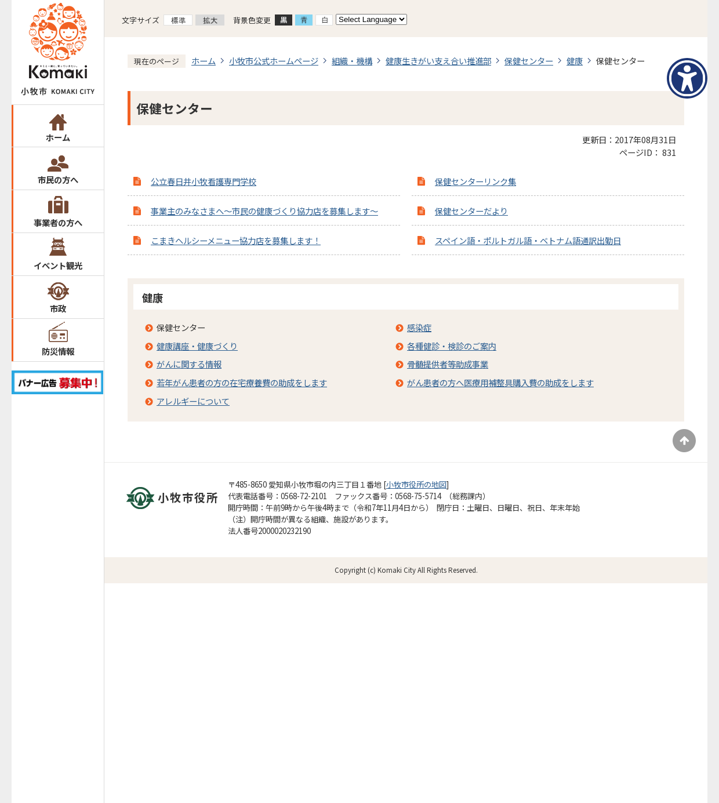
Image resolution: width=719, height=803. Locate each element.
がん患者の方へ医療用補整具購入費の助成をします (500, 382)
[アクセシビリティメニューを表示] (687, 78)
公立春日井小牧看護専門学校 (203, 181)
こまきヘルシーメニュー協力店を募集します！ (236, 240)
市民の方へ (58, 179)
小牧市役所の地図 (416, 484)
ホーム (58, 137)
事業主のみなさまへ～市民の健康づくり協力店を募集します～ (264, 211)
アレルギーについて (193, 401)
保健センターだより (471, 211)
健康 (575, 60)
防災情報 (58, 351)
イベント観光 (58, 265)
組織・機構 (352, 60)
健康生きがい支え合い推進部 (438, 60)
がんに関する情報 (189, 364)
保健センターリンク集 (475, 181)
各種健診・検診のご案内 (451, 346)
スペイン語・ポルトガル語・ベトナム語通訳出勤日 (528, 240)
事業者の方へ (58, 222)
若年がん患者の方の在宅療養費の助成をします (242, 382)
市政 (58, 308)
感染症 (419, 327)
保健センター (528, 60)
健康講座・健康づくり (197, 346)
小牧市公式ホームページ (273, 60)
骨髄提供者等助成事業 (447, 364)
